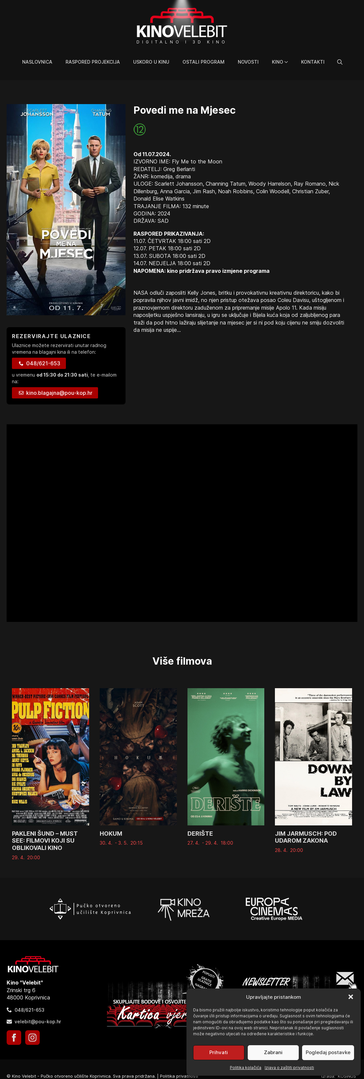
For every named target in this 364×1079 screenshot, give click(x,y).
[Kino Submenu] (288, 62)
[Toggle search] (339, 62)
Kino (277, 62)
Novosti (248, 62)
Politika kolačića (245, 1067)
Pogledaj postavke (328, 1052)
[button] (350, 996)
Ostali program (203, 62)
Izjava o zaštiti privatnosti (289, 1067)
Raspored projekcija (93, 62)
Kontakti (313, 62)
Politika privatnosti (179, 1076)
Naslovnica (37, 62)
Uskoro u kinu (151, 62)
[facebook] (14, 1037)
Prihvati (218, 1052)
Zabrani (273, 1052)
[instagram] (32, 1037)
